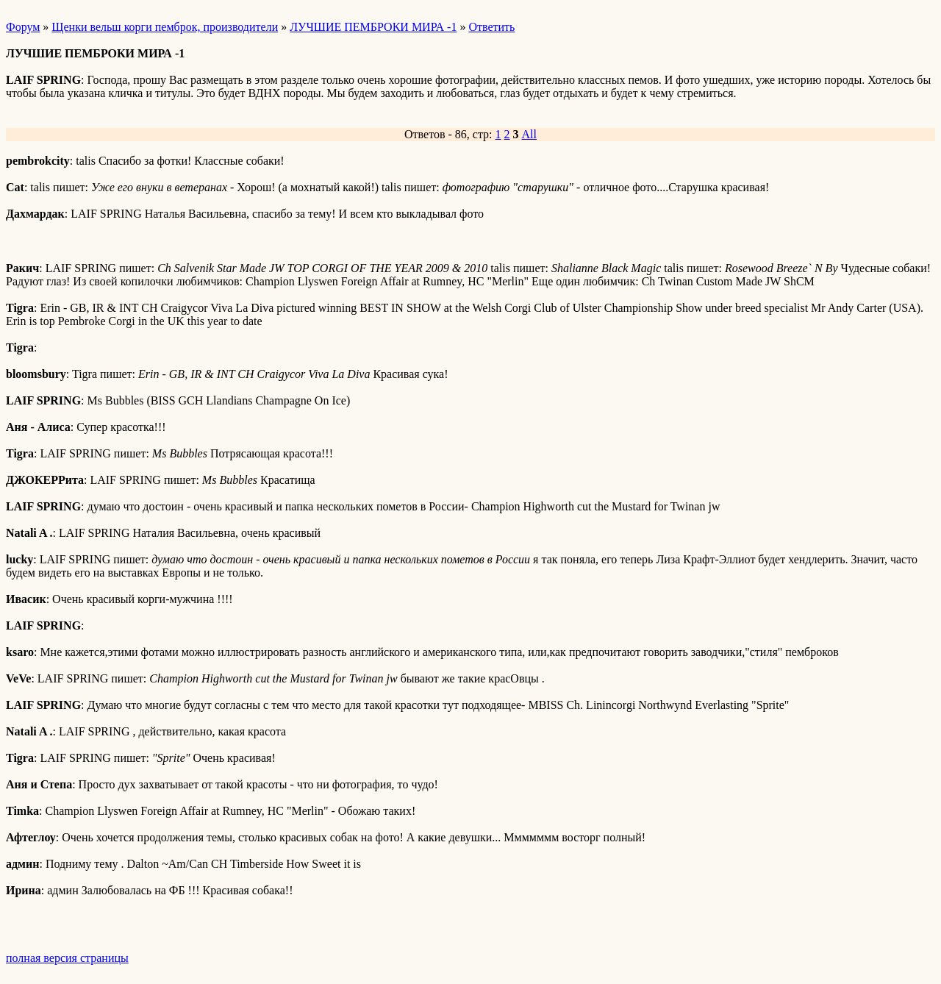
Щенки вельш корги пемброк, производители (164, 27)
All (529, 134)
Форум (23, 27)
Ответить (491, 27)
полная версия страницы (67, 958)
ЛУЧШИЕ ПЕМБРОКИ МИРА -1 (373, 27)
